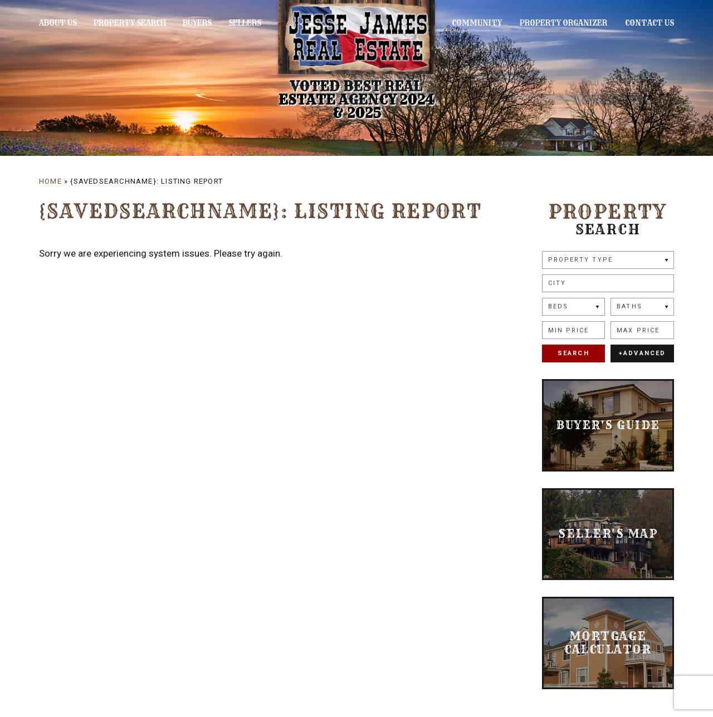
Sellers (235, 23)
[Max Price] (642, 330)
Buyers (191, 23)
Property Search (126, 23)
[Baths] (642, 307)
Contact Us (649, 23)
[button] (608, 283)
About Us (58, 23)
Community (486, 23)
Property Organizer (568, 23)
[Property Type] (608, 260)
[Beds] (573, 307)
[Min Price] (573, 330)
